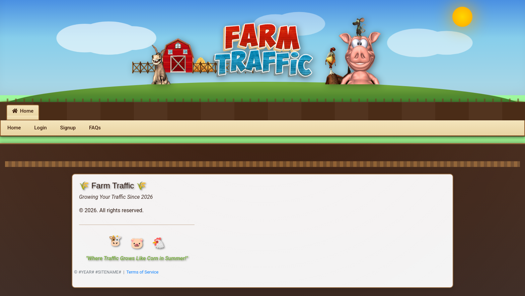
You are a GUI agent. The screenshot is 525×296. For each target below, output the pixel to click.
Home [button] (22, 111)
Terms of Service (143, 272)
